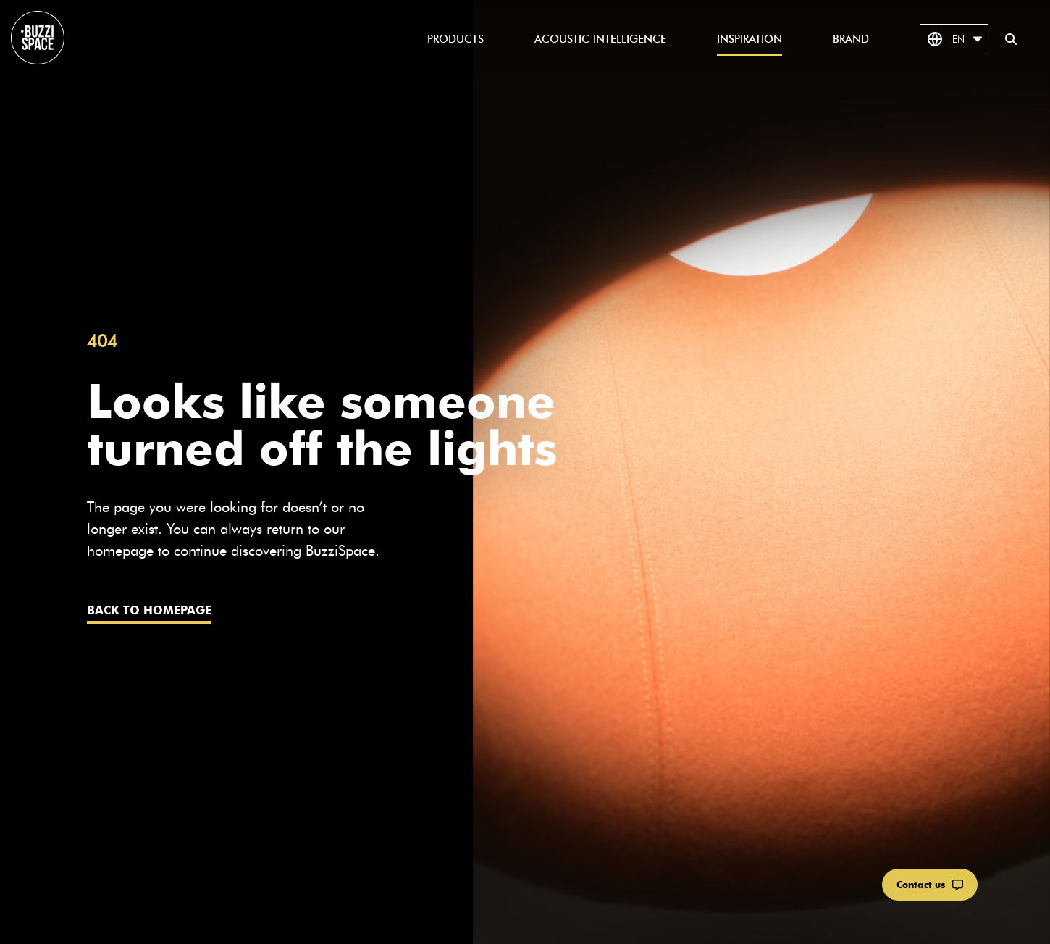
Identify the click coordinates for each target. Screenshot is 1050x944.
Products (455, 39)
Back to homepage (149, 610)
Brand (851, 39)
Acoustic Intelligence (600, 39)
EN (954, 39)
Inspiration (749, 39)
